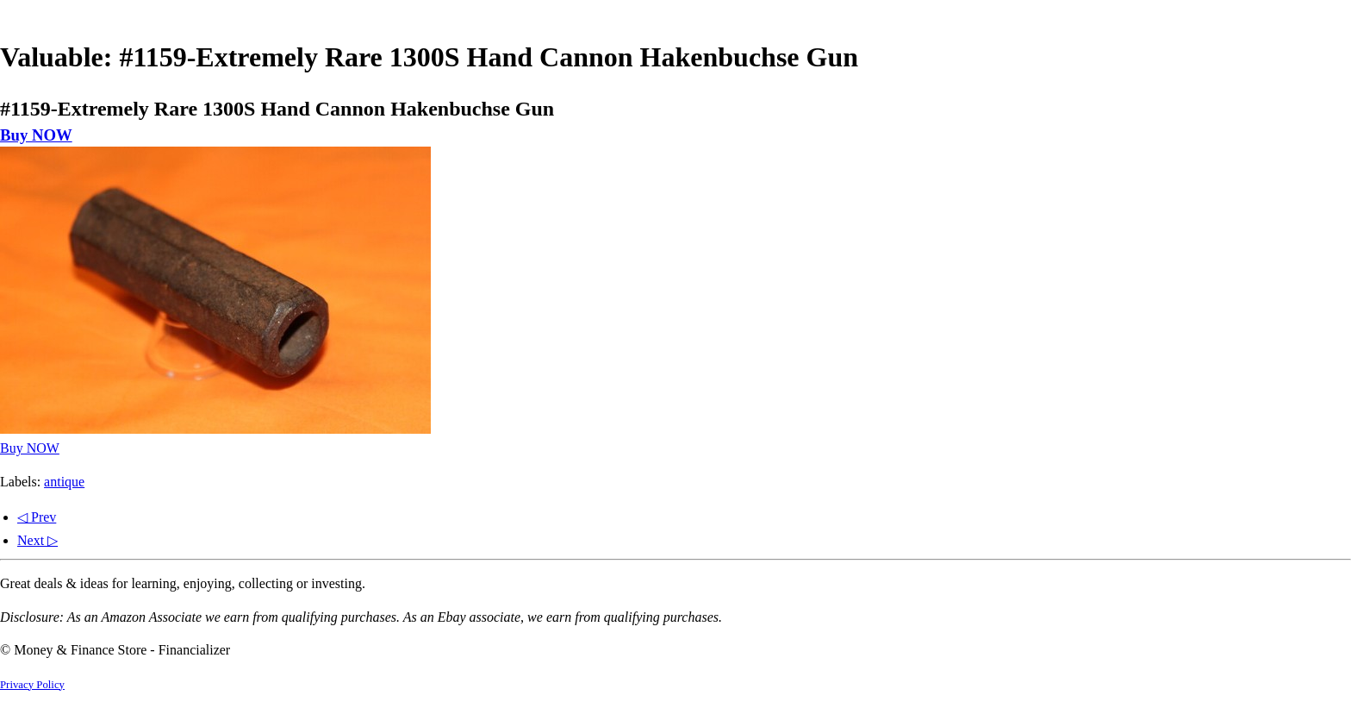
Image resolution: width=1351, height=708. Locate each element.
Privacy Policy (32, 685)
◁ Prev (36, 517)
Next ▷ (37, 540)
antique (64, 481)
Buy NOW (36, 135)
